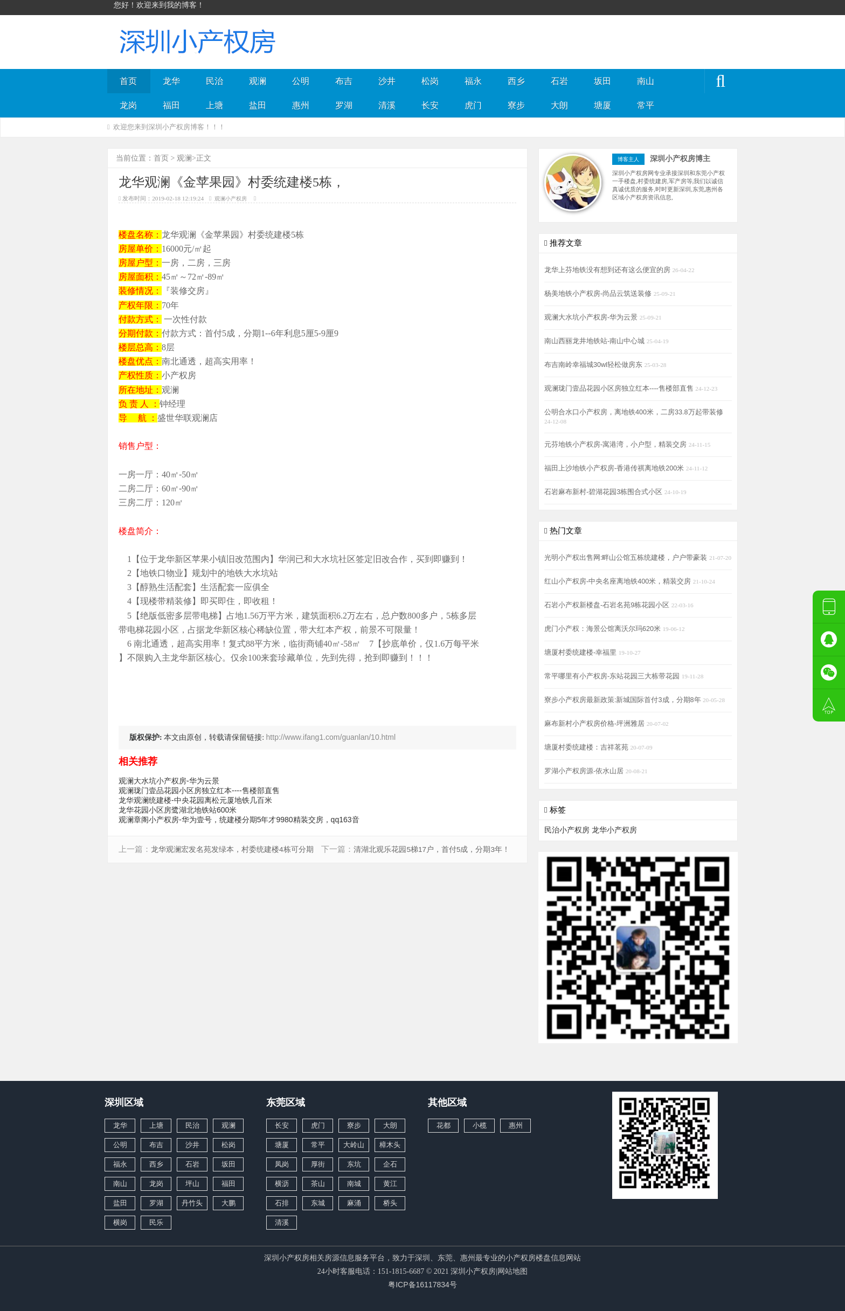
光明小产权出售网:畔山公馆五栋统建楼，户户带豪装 (626, 557)
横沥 (282, 1184)
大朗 (559, 105)
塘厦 (602, 105)
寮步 (516, 105)
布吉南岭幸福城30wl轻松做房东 (594, 365)
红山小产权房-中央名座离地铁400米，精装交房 (618, 581)
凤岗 (282, 1164)
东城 (318, 1203)
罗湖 (343, 105)
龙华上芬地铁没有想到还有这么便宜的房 (608, 270)
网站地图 (512, 1271)
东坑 (354, 1164)
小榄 (480, 1125)
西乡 (516, 81)
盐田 (257, 105)
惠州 (300, 105)
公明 (300, 81)
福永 (473, 81)
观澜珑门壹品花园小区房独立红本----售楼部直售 (199, 790)
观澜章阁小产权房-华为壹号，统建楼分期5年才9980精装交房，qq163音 (239, 819)
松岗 (430, 81)
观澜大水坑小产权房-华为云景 (169, 780)
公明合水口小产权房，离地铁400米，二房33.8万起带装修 (633, 412)
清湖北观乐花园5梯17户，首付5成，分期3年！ (432, 849)
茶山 (318, 1184)
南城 (354, 1184)
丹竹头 (192, 1203)
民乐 (156, 1222)
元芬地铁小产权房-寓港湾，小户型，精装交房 (616, 444)
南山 (645, 81)
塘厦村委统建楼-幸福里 (581, 652)
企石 (390, 1164)
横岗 (120, 1222)
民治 (214, 81)
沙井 (387, 81)
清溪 (387, 105)
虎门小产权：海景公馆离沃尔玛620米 (603, 629)
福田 (171, 105)
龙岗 (128, 105)
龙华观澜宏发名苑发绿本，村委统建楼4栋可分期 (232, 849)
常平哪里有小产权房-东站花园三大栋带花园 (613, 676)
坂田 (602, 81)
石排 (282, 1203)
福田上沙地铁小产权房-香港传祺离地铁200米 (615, 468)
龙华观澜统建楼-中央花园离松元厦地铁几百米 (195, 800)
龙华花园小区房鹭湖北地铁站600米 (178, 810)
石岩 (559, 81)
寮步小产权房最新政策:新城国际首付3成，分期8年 (623, 700)
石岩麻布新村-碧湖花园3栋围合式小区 (604, 492)
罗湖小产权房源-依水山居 (585, 771)
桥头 (390, 1203)
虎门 (473, 105)
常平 (645, 105)
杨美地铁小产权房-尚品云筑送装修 (599, 293)
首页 (128, 81)
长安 (430, 105)
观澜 (257, 81)
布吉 (343, 81)
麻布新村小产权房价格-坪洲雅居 (595, 723)
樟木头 (389, 1145)
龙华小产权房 (614, 830)
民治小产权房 (567, 830)
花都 (444, 1125)
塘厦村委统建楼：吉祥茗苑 (587, 747)
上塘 (214, 105)
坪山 (192, 1184)
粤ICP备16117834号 (422, 1284)
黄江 (390, 1184)
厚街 (318, 1164)
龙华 (171, 81)
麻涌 (354, 1203)
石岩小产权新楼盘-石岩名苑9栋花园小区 (607, 605)
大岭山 (353, 1145)
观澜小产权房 (230, 199)
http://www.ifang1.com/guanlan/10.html (331, 737)
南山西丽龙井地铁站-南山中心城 (595, 341)
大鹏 (228, 1203)
